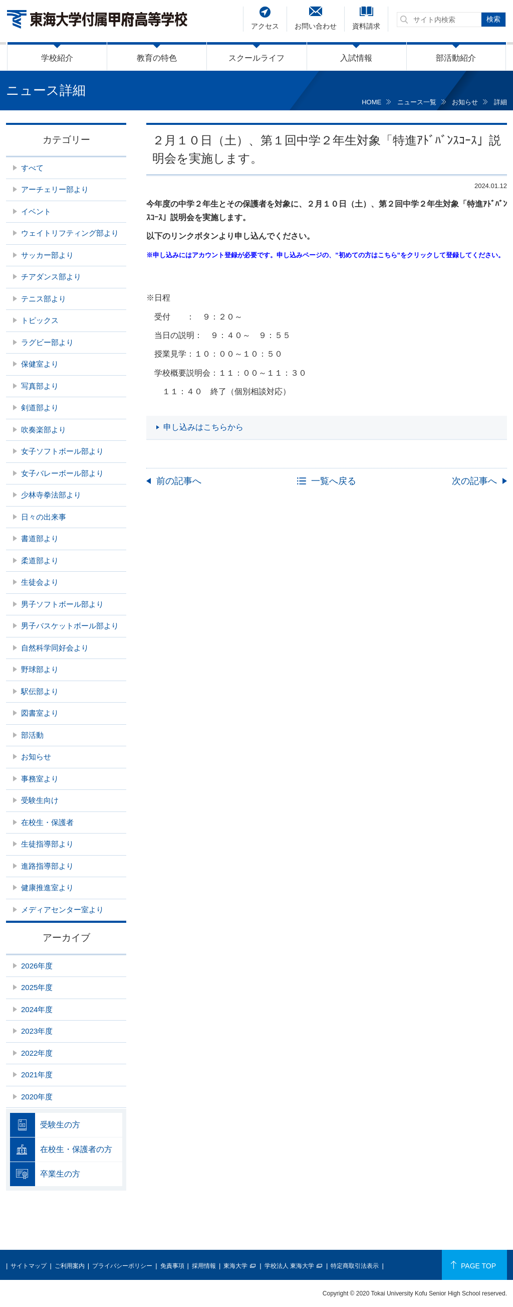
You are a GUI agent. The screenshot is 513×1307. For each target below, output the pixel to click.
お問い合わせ (316, 26)
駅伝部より (40, 691)
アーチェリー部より (55, 189)
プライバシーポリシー (122, 1265)
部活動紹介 (456, 58)
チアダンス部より (51, 276)
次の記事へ (474, 481)
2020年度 (37, 1096)
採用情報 (204, 1265)
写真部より (40, 386)
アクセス (265, 26)
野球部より (40, 669)
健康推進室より (47, 887)
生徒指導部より (47, 844)
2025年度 (37, 987)
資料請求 (366, 26)
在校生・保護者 (47, 822)
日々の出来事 (43, 517)
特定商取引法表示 (355, 1265)
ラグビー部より (47, 342)
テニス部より (43, 298)
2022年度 (37, 1053)
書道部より (40, 538)
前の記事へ (178, 481)
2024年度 (37, 1009)
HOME (371, 102)
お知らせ (465, 102)
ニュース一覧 (416, 102)
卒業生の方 (60, 1174)
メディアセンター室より (62, 909)
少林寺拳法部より (51, 495)
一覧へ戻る (333, 481)
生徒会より (40, 582)
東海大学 (235, 1265)
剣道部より (40, 407)
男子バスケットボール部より (70, 625)
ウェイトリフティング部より (70, 233)
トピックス (40, 320)
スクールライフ (256, 58)
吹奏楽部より (43, 429)
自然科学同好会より (55, 647)
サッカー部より (47, 255)
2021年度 (37, 1074)
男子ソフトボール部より (62, 604)
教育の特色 (157, 58)
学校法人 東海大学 (289, 1265)
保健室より (40, 364)
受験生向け (40, 800)
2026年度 (37, 965)
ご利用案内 (70, 1265)
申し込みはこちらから (203, 427)
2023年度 (37, 1031)
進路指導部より (47, 866)
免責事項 (172, 1265)
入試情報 (356, 58)
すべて (32, 168)
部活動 (32, 735)
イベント (36, 211)
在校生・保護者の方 (76, 1149)
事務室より (40, 778)
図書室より (40, 713)
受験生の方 (60, 1124)
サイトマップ (29, 1265)
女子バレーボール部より (62, 473)
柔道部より (40, 560)
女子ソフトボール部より (62, 451)
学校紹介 (57, 58)
